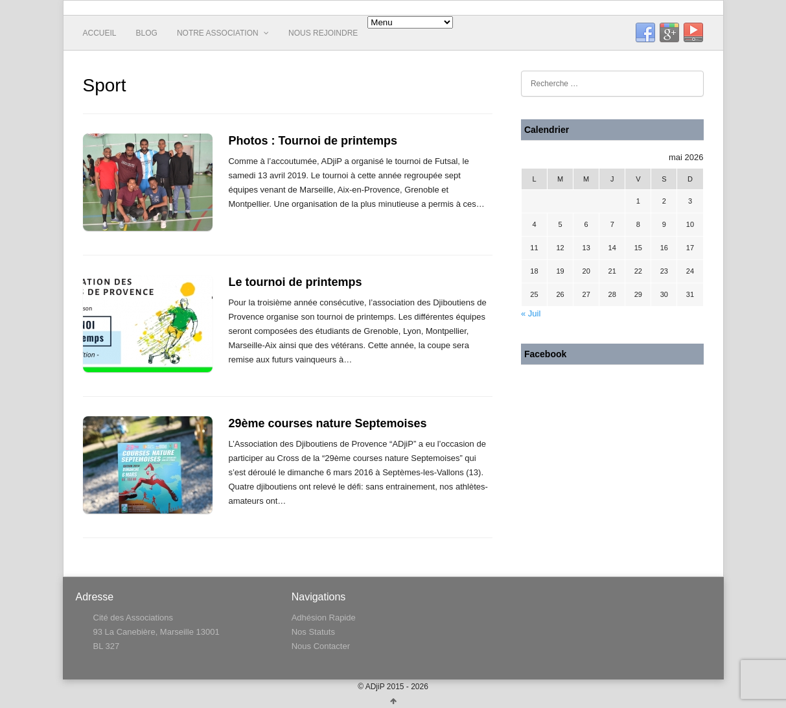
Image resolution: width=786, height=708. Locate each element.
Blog (146, 33)
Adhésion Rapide (324, 617)
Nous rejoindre (323, 33)
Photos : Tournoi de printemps (312, 140)
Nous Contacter (321, 646)
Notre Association (223, 33)
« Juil (530, 313)
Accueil (100, 33)
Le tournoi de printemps (295, 282)
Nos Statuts (313, 632)
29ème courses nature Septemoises (327, 423)
